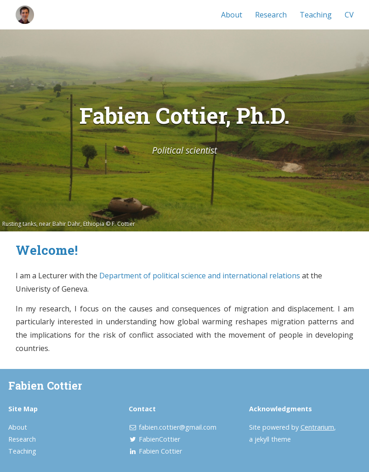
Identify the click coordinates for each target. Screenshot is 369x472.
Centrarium (317, 427)
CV (349, 15)
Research (271, 15)
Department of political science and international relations (199, 276)
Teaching (316, 15)
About (231, 15)
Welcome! (47, 250)
